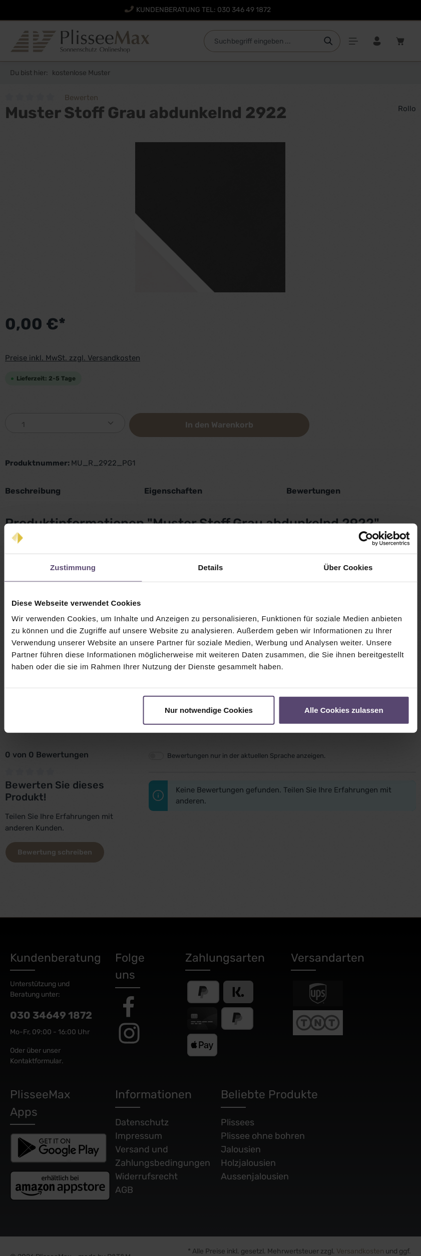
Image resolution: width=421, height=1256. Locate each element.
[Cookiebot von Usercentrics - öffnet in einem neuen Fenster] (365, 538)
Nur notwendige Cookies (209, 710)
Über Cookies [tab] (348, 567)
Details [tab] (210, 567)
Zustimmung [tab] (73, 567)
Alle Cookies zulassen (343, 710)
